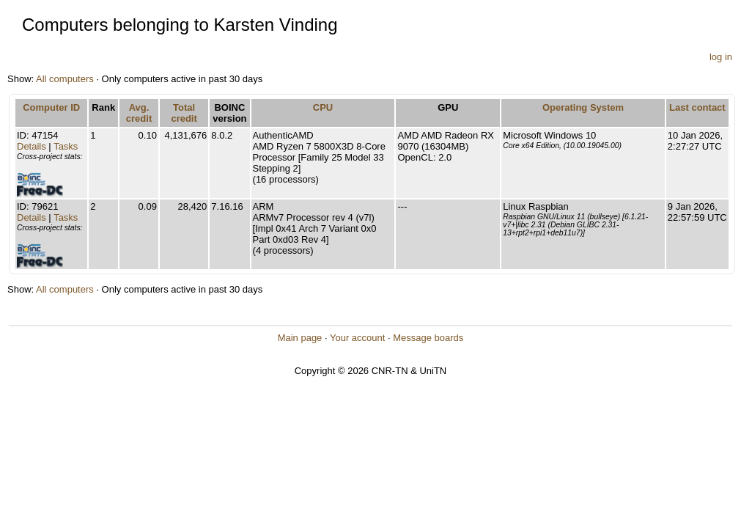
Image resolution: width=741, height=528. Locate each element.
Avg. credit (139, 113)
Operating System (583, 107)
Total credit (183, 113)
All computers (65, 78)
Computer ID (51, 107)
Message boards (428, 337)
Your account (357, 337)
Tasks (66, 146)
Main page (300, 337)
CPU (323, 107)
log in (720, 56)
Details (31, 146)
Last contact (697, 107)
